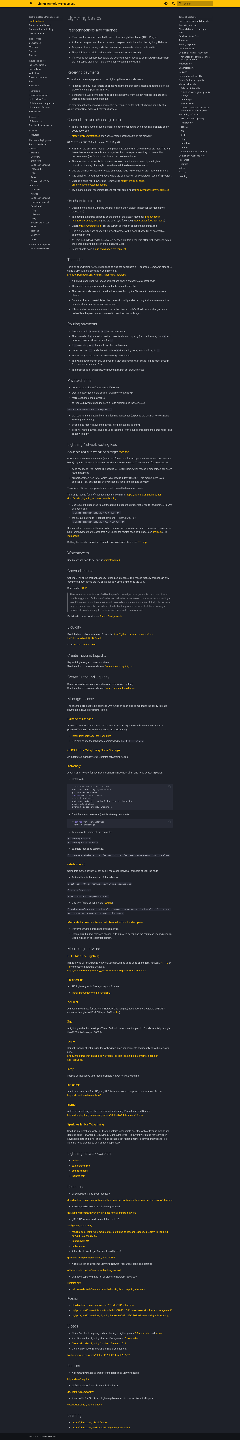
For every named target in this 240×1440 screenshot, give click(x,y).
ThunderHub (75, 980)
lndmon (72, 1104)
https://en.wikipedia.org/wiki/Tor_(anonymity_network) (96, 274)
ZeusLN (72, 1002)
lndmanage (73, 535)
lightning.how (74, 1283)
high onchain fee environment (110, 249)
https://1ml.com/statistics (86, 135)
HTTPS (164, 962)
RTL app (142, 542)
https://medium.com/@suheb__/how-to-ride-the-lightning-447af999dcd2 (106, 970)
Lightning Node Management (44, 17)
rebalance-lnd (76, 864)
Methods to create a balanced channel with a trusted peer (105, 922)
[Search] (195, 3)
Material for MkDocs (47, 1436)
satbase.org (78, 1246)
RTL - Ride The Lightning (83, 956)
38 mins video (142, 1333)
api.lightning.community (79, 1225)
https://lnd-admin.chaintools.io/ (84, 1095)
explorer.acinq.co (81, 1165)
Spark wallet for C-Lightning (85, 1124)
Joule (71, 1041)
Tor (69, 966)
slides (158, 1333)
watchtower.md (112, 560)
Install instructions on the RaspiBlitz (91, 992)
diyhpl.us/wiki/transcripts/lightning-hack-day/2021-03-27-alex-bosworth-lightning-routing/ (121, 1315)
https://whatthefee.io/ (91, 225)
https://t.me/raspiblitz (79, 1379)
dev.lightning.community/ (80, 1391)
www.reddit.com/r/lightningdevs (84, 1404)
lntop (70, 1069)
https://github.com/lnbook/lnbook (90, 1422)
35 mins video (131, 1338)
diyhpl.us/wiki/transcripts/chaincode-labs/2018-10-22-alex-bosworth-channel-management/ (122, 1310)
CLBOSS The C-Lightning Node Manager (93, 750)
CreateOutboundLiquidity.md (120, 688)
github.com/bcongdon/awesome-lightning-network (94, 1270)
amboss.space (80, 1170)
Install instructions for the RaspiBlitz (91, 736)
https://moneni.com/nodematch (152, 189)
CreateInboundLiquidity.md (119, 666)
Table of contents (188, 17)
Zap (69, 1022)
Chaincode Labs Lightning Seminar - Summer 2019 (99, 1343)
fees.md (124, 452)
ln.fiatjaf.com (78, 1176)
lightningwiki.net (80, 1240)
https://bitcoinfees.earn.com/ (148, 220)
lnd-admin (73, 1085)
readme (108, 902)
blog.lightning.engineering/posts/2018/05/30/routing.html (103, 1305)
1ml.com (157, 531)
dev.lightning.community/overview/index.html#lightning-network (101, 1212)
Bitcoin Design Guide (111, 616)
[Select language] (173, 4)
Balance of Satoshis (80, 719)
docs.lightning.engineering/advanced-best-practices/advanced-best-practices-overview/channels (119, 1200)
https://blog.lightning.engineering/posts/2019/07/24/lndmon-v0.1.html (105, 1115)
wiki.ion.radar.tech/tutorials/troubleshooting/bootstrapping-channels (108, 1289)
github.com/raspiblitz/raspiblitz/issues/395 (91, 1257)
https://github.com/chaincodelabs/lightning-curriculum (101, 1427)
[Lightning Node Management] (31, 4)
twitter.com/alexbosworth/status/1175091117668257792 (98, 1355)
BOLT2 (84, 588)
